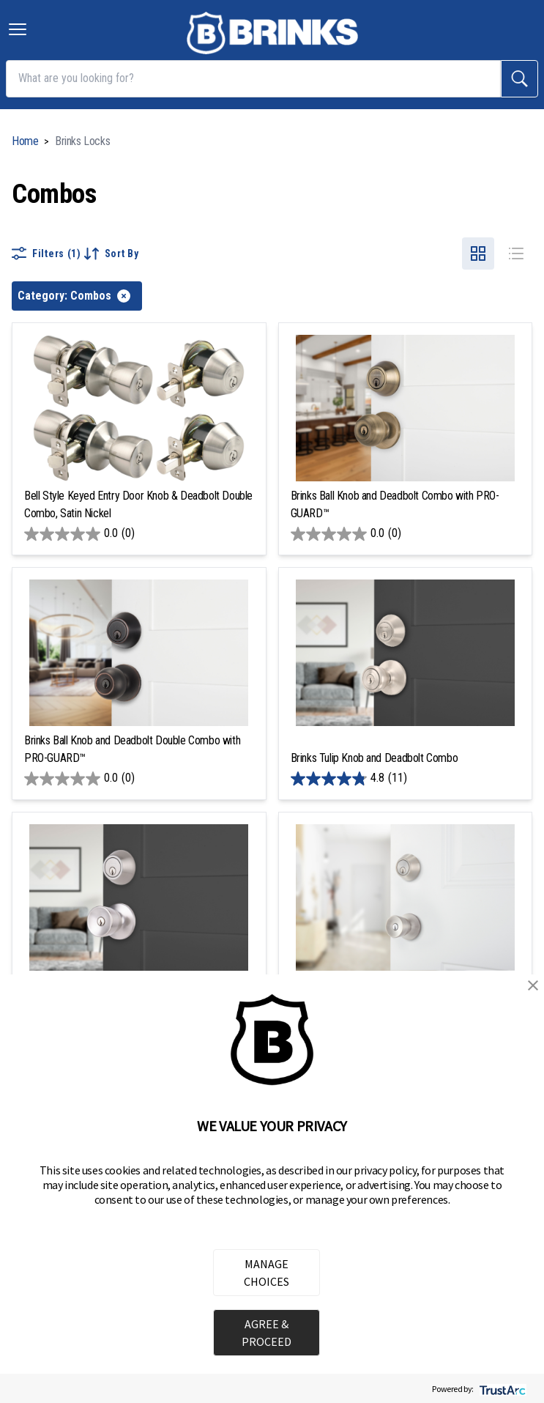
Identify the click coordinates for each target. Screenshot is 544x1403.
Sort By (111, 253)
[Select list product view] (516, 253)
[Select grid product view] (478, 253)
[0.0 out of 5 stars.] (139, 534)
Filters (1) (46, 253)
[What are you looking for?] (253, 78)
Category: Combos (74, 296)
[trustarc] (501, 1389)
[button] (533, 985)
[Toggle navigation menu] (17, 29)
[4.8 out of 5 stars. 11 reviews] (406, 779)
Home (25, 141)
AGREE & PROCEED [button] (266, 1333)
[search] (519, 78)
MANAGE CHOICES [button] (266, 1272)
